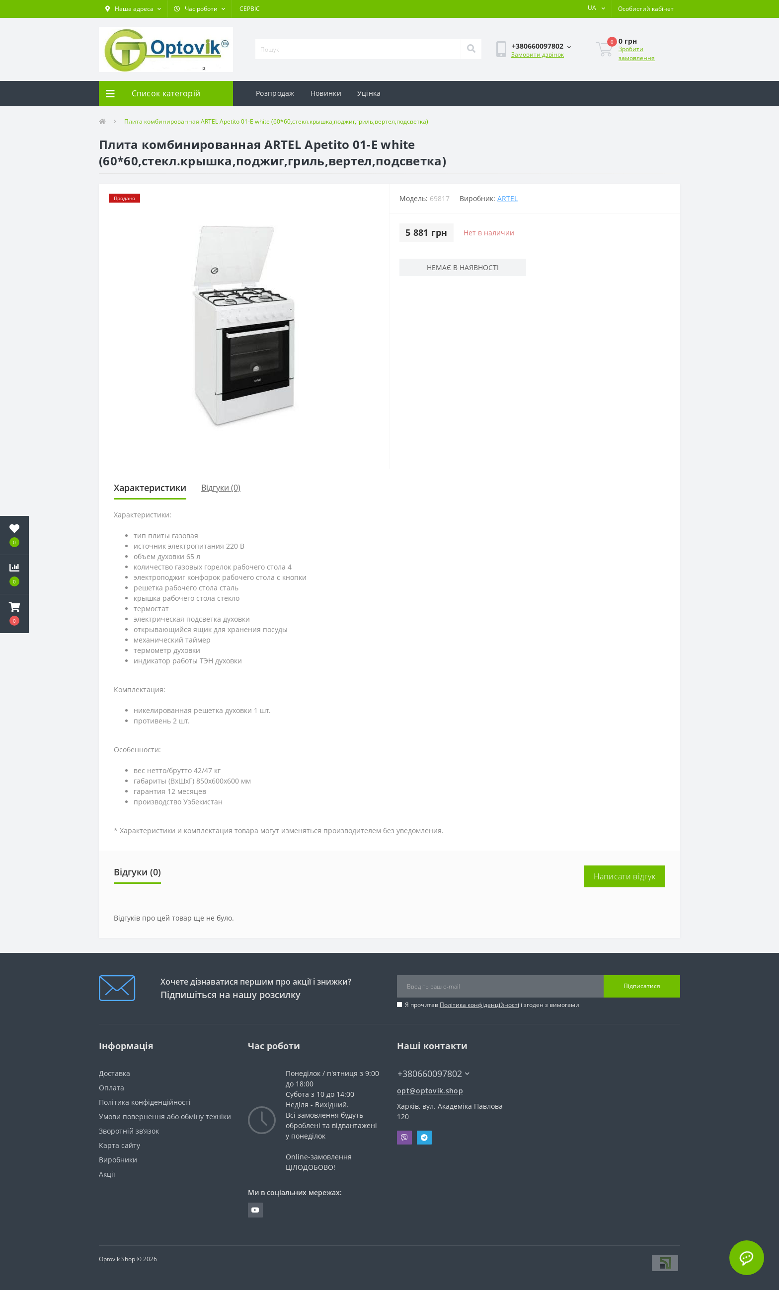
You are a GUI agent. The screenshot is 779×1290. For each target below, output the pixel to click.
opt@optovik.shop (430, 1090)
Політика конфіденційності (479, 1005)
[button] (133, 9)
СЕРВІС (249, 8)
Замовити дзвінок (537, 54)
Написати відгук (625, 876)
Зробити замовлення (637, 53)
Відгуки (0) (220, 487)
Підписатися (641, 986)
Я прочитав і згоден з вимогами (492, 1005)
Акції (107, 1174)
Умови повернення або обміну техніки (165, 1116)
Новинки (326, 93)
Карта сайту (119, 1145)
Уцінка (369, 93)
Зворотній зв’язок (129, 1131)
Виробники (118, 1159)
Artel (507, 198)
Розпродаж (275, 93)
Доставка (114, 1073)
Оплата (111, 1087)
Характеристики (150, 488)
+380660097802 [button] (433, 1073)
